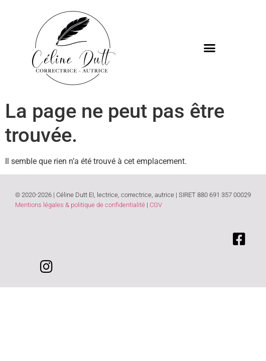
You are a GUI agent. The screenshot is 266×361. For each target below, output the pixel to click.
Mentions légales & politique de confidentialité (80, 205)
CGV (156, 205)
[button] (209, 47)
